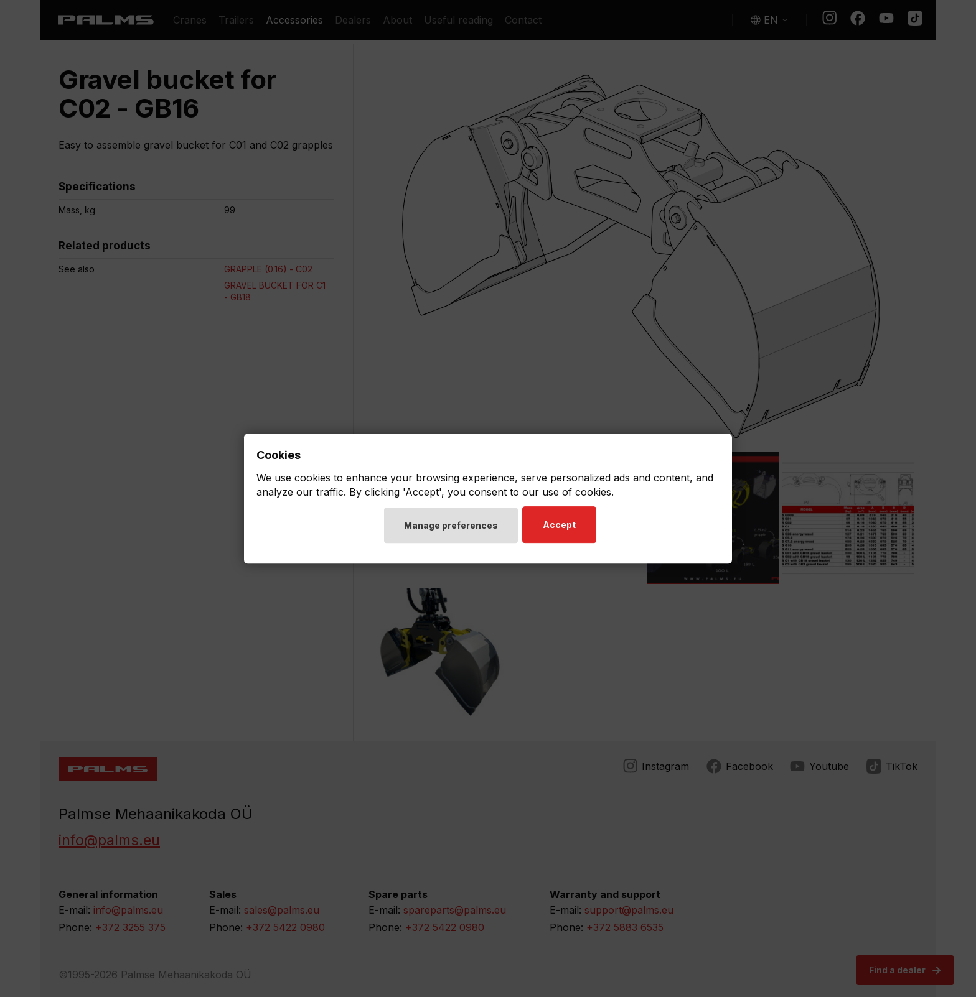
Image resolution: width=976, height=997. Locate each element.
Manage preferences (451, 526)
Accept (561, 526)
